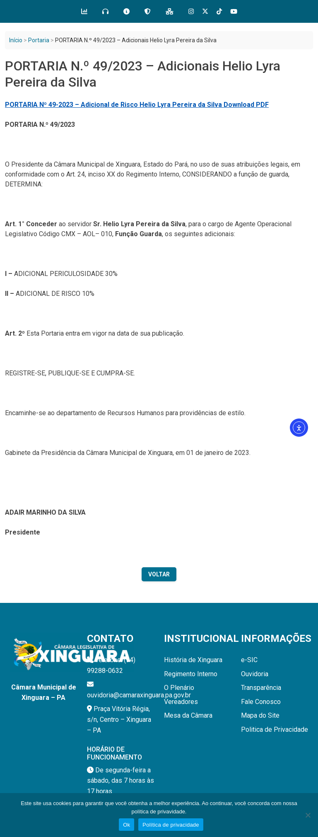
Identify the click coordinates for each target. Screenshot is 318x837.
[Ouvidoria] (105, 11)
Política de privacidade (170, 825)
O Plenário (179, 688)
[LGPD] (147, 11)
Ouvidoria (254, 674)
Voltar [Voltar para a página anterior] (159, 574)
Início (15, 40)
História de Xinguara (193, 660)
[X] (205, 11)
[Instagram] (191, 11)
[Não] (308, 815)
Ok (126, 825)
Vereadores (181, 702)
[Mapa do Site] (169, 11)
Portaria (38, 40)
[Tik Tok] (219, 11)
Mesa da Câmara (188, 715)
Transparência (261, 688)
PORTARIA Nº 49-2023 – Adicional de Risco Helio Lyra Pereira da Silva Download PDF (137, 105)
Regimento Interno (190, 674)
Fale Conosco (261, 702)
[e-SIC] (126, 11)
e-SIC (249, 660)
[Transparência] (84, 11)
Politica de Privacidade (274, 729)
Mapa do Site (260, 715)
